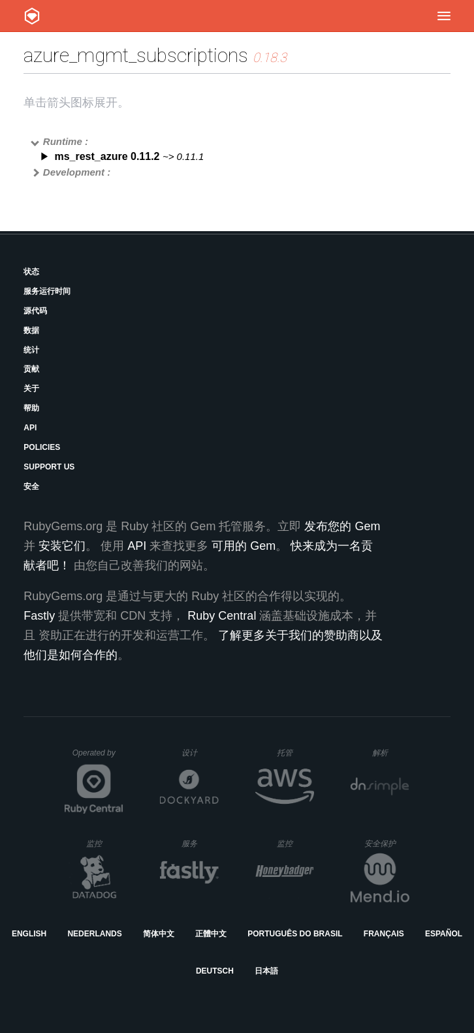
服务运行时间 (47, 291)
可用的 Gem (244, 545)
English (29, 933)
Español (443, 933)
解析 (390, 752)
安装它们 (62, 545)
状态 (31, 271)
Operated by (97, 757)
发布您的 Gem (342, 526)
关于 (31, 388)
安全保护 (386, 843)
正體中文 (211, 933)
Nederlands (94, 933)
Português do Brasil (294, 933)
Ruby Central (221, 615)
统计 (31, 350)
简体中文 (158, 933)
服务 (200, 843)
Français (384, 933)
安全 (31, 486)
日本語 (266, 971)
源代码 (35, 310)
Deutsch (215, 971)
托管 (293, 752)
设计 (200, 752)
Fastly (39, 615)
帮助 (31, 408)
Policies (42, 447)
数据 (31, 330)
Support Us (49, 466)
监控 (104, 843)
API (30, 427)
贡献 (31, 368)
